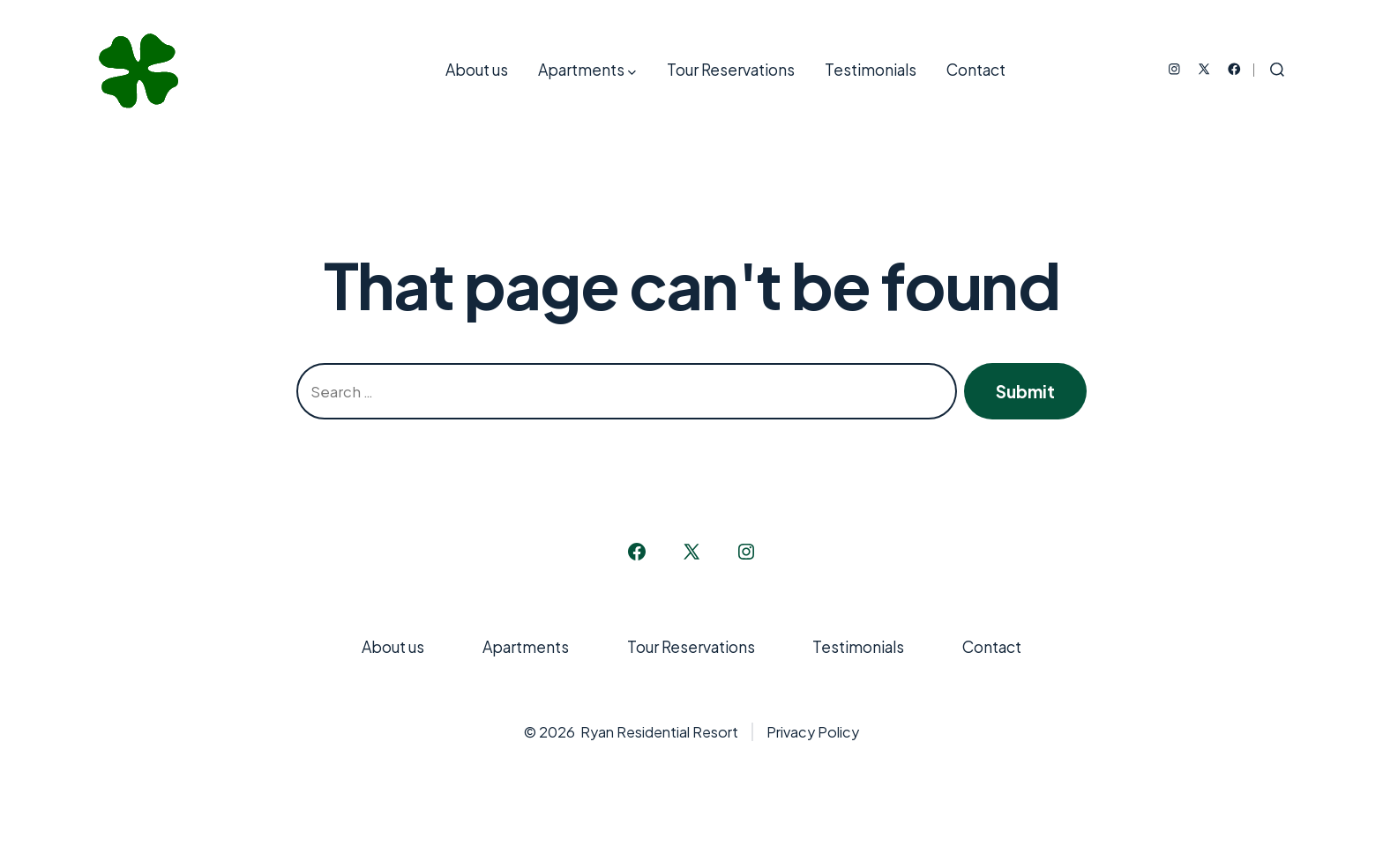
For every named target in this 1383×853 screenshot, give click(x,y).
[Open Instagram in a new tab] (1174, 69)
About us (476, 69)
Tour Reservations (731, 69)
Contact (975, 69)
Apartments (587, 69)
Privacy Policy (812, 732)
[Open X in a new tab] (1204, 69)
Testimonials (870, 69)
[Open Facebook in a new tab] (1234, 69)
